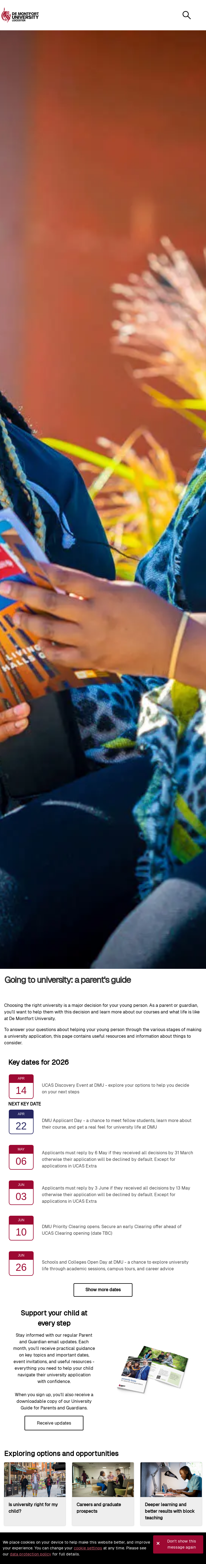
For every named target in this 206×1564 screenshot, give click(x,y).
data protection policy (30, 1554)
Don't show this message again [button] (181, 1544)
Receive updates (54, 1423)
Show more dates (103, 1289)
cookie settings (88, 1548)
